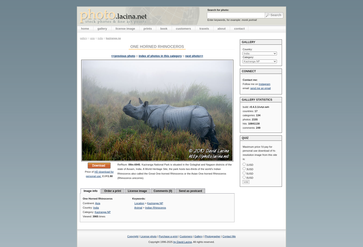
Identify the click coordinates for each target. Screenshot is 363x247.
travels (204, 28)
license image (125, 28)
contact (239, 28)
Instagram (264, 84)
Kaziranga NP (113, 38)
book (163, 28)
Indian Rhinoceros (155, 207)
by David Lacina (182, 242)
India (100, 38)
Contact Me (229, 236)
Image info (90, 191)
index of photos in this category (160, 56)
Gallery (198, 236)
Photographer (212, 236)
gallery (102, 28)
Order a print (112, 191)
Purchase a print (168, 236)
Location (139, 203)
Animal (138, 207)
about (222, 28)
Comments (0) (163, 191)
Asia (92, 38)
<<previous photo (123, 56)
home (85, 28)
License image (137, 191)
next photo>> (194, 56)
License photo (149, 236)
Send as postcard (190, 191)
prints (148, 28)
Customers (186, 236)
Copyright (132, 236)
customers (183, 28)
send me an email (260, 88)
